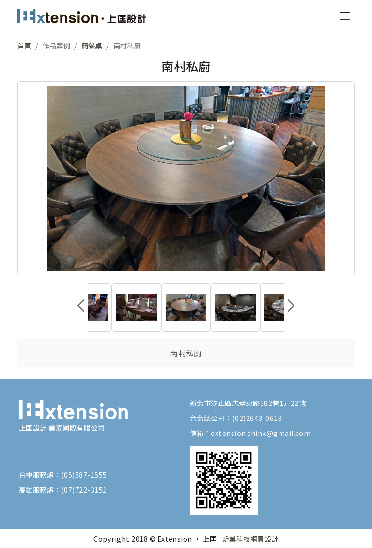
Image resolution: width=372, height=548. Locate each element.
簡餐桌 (91, 45)
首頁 (24, 45)
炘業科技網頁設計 (250, 538)
